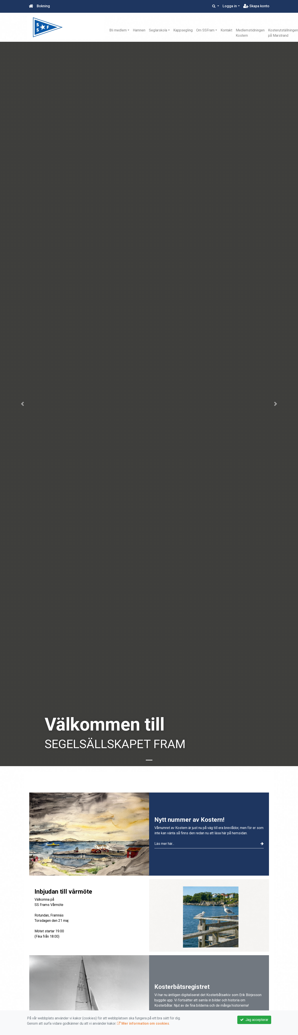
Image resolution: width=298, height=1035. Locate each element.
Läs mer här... (209, 843)
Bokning (43, 6)
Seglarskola (158, 30)
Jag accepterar (254, 1020)
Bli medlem (118, 30)
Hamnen (139, 30)
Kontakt (226, 30)
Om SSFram (205, 30)
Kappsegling (183, 30)
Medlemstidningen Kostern (250, 33)
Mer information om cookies (143, 1023)
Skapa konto (256, 6)
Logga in (230, 6)
